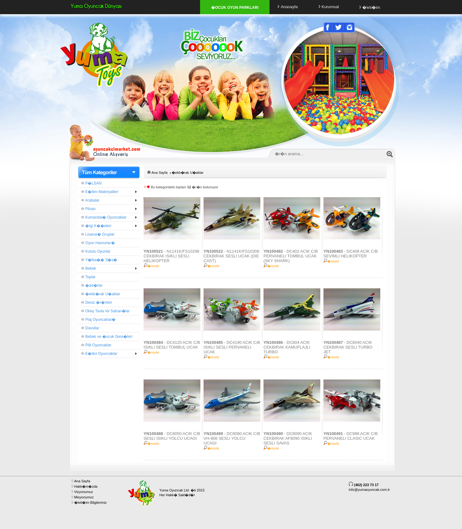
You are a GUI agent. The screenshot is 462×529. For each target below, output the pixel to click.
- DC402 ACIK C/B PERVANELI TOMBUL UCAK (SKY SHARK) (291, 256)
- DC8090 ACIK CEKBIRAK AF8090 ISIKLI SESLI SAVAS (288, 438)
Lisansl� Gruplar (98, 234)
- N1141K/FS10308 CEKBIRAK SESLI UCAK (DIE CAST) (231, 256)
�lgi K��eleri (96, 226)
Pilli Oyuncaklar (96, 345)
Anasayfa (287, 6)
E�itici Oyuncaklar (99, 353)
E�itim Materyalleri (99, 192)
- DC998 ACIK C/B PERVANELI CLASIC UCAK (350, 436)
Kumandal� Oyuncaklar (103, 217)
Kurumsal (328, 6)
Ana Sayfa (159, 172)
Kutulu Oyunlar (95, 251)
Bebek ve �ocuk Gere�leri (106, 336)
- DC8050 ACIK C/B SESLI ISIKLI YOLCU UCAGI (172, 436)
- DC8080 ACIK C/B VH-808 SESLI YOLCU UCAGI (232, 438)
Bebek (88, 268)
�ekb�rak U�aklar (100, 294)
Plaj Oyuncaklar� (98, 319)
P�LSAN (91, 183)
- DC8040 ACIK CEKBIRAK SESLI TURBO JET (347, 347)
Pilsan (88, 209)
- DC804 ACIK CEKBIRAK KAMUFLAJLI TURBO (287, 347)
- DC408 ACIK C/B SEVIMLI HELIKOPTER (350, 253)
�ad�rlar (92, 285)
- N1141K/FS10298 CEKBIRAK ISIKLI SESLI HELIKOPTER (171, 256)
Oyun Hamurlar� (98, 243)
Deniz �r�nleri (96, 302)
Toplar (88, 277)
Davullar (90, 328)
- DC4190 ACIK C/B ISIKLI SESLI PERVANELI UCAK (232, 347)
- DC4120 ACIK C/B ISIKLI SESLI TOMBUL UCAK (172, 345)
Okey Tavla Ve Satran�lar (105, 311)
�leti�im (369, 7)
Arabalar (90, 200)
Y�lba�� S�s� (99, 260)
